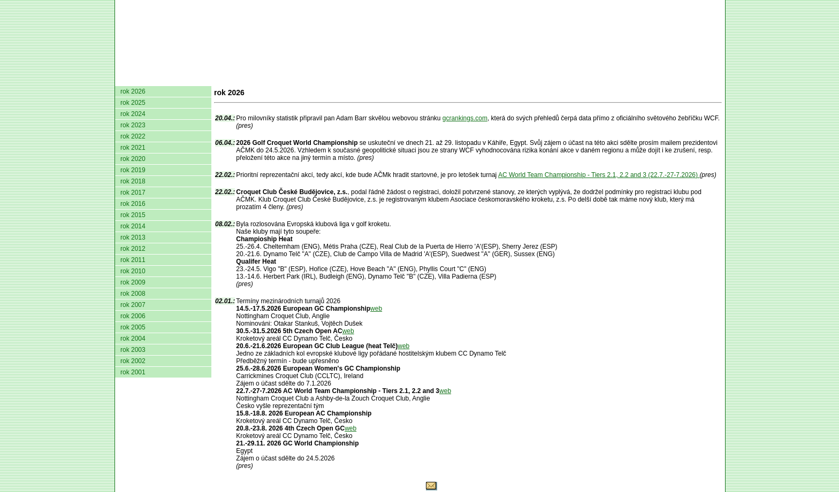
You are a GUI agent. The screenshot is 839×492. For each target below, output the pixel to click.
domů (133, 77)
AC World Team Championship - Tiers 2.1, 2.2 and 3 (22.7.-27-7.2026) (598, 175)
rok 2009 (133, 282)
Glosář (559, 77)
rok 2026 (133, 91)
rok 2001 (133, 372)
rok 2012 (133, 248)
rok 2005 (133, 327)
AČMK (172, 77)
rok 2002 (133, 361)
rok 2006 (133, 316)
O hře (520, 77)
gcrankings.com (465, 118)
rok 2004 (133, 338)
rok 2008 (133, 293)
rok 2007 (133, 305)
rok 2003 (133, 349)
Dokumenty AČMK (251, 77)
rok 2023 (133, 125)
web (376, 308)
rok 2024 (133, 114)
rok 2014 (133, 226)
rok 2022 (133, 136)
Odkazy (666, 77)
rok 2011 (133, 260)
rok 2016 (133, 203)
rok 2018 (133, 181)
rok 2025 (133, 102)
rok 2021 (133, 147)
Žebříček (421, 77)
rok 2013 (133, 237)
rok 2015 (133, 215)
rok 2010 (133, 271)
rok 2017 (133, 192)
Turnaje (369, 77)
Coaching (611, 77)
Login (707, 77)
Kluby (327, 77)
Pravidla (475, 77)
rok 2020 (133, 159)
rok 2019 (133, 170)
